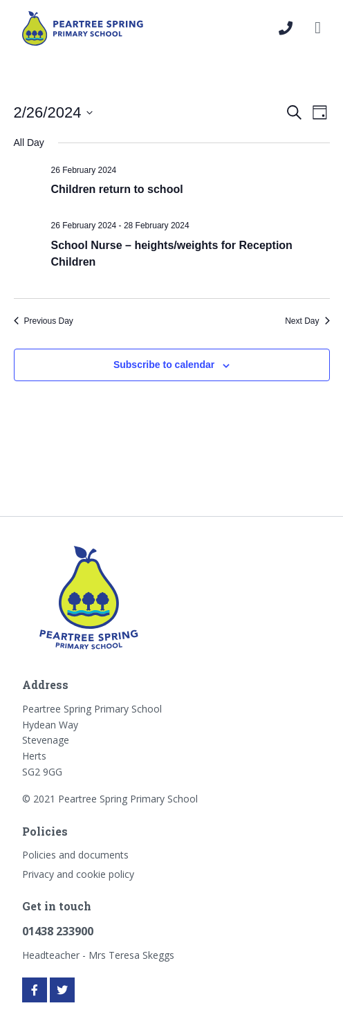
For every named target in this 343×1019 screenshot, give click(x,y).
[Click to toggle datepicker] (53, 112)
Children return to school (117, 189)
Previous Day (43, 321)
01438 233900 (57, 931)
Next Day (307, 321)
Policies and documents (75, 854)
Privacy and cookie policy (78, 874)
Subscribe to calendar (163, 364)
